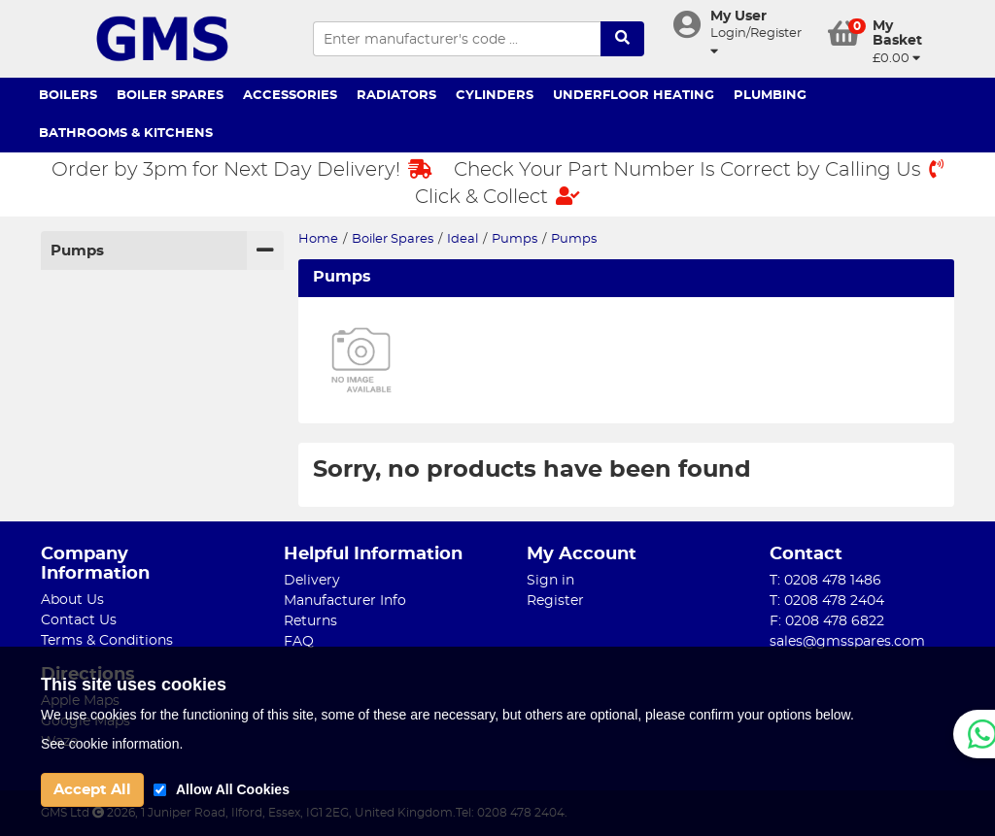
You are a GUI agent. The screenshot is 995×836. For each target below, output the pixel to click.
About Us (72, 600)
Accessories (290, 95)
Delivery (312, 580)
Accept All (92, 790)
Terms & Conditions (107, 641)
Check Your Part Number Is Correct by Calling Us (699, 169)
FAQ (299, 642)
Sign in (550, 580)
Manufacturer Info (345, 601)
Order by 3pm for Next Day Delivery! (241, 169)
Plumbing (770, 95)
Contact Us (79, 620)
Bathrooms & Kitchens (126, 133)
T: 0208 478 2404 (827, 601)
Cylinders (494, 95)
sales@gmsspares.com (847, 642)
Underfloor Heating (633, 95)
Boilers (68, 95)
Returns (310, 621)
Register (555, 601)
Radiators (396, 95)
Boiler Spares (170, 95)
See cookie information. (112, 744)
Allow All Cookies (233, 789)
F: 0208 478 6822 (827, 621)
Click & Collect (497, 196)
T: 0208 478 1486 (825, 580)
